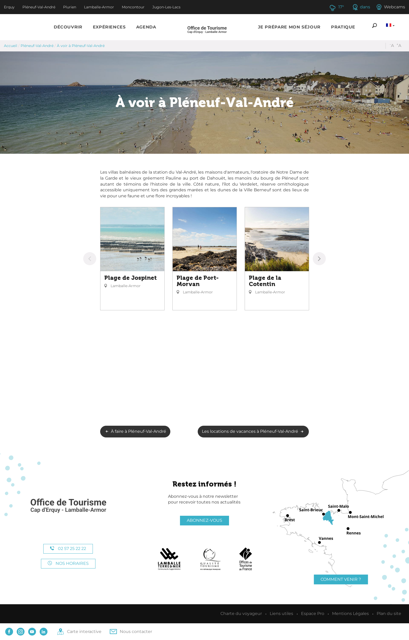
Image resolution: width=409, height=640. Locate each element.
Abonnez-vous (204, 520)
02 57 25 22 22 (68, 548)
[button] (68, 27)
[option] (132, 258)
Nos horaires (68, 563)
